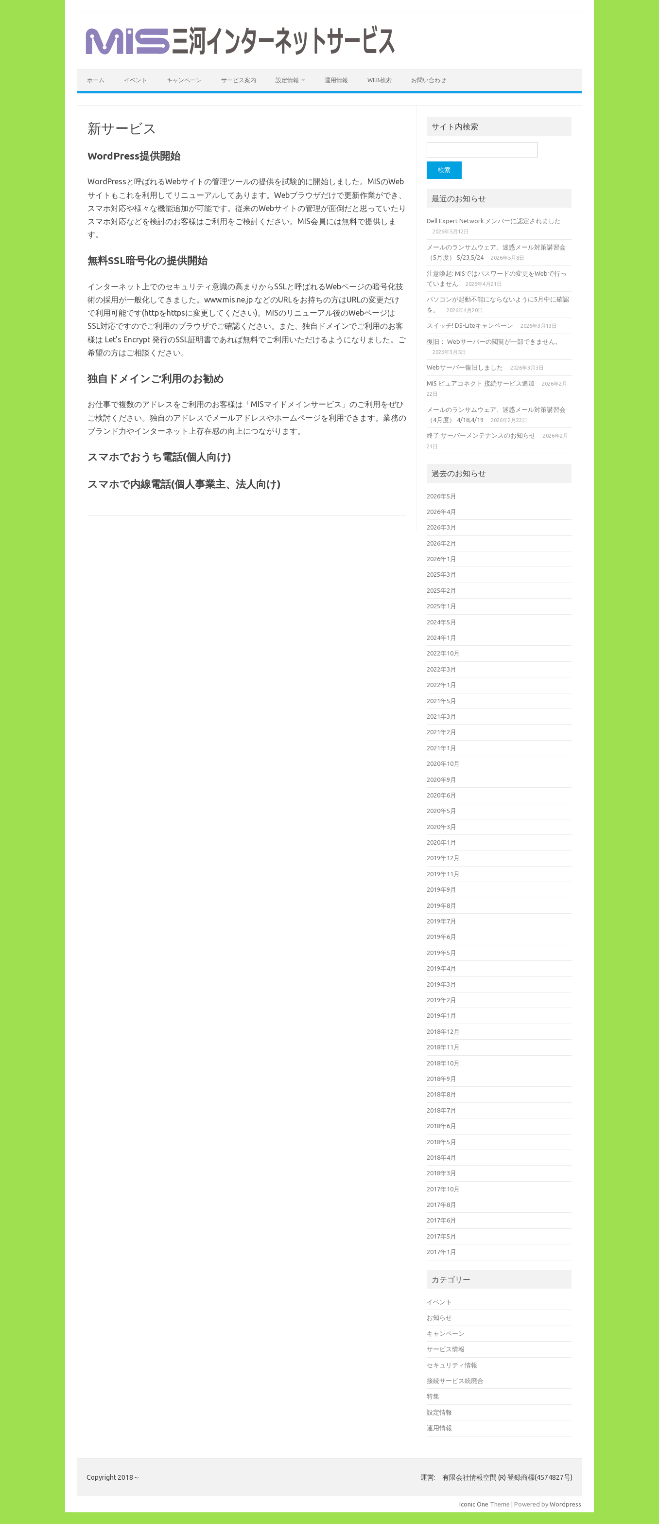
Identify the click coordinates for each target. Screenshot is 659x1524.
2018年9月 (441, 1078)
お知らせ (439, 1317)
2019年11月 (443, 873)
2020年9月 (441, 779)
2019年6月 (441, 936)
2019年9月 (441, 889)
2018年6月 (441, 1125)
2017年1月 (441, 1251)
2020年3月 (441, 826)
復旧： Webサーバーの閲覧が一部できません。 (494, 341)
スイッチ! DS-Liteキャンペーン (470, 325)
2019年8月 (441, 905)
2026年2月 (441, 543)
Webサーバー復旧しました (465, 367)
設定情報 (287, 80)
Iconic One (473, 1504)
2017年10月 (443, 1189)
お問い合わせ (428, 80)
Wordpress (565, 1504)
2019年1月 (441, 1015)
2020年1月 (441, 842)
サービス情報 (446, 1349)
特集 (433, 1396)
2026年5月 (441, 496)
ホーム (95, 80)
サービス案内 (238, 80)
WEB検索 (379, 80)
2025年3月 (441, 574)
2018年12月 (443, 1031)
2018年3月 (441, 1173)
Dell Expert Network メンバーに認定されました (494, 220)
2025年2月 (441, 590)
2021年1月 (441, 747)
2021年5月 (441, 700)
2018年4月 (441, 1157)
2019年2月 (441, 999)
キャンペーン (184, 80)
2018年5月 (441, 1141)
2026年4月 (441, 511)
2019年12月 (443, 857)
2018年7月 (441, 1110)
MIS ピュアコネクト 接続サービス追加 (481, 383)
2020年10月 (443, 763)
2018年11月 (443, 1047)
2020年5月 (441, 810)
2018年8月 (441, 1094)
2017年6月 (441, 1220)
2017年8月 (441, 1204)
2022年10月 (443, 653)
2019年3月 (441, 984)
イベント (135, 80)
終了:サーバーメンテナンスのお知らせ (481, 435)
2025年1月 (441, 606)
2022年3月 (441, 669)
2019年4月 (441, 968)
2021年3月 (441, 716)
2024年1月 (441, 637)
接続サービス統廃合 (455, 1380)
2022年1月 (441, 684)
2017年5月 (441, 1236)
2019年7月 (441, 921)
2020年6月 (441, 795)
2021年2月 (441, 731)
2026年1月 (441, 558)
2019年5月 (441, 952)
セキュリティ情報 (452, 1365)
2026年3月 (441, 527)
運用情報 (336, 80)
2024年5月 (441, 622)
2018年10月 (443, 1063)
